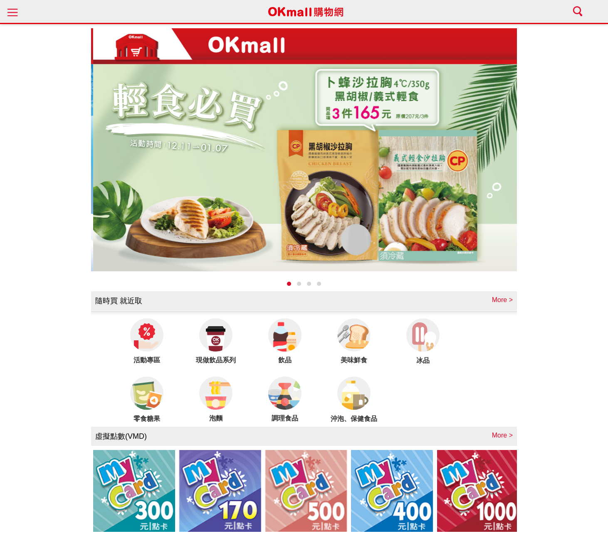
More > (502, 299)
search (578, 11)
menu (12, 11)
